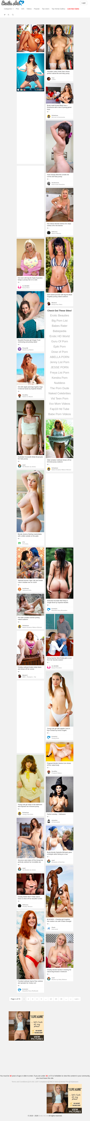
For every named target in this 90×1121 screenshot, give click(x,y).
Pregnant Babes (57, 773)
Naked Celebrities (60, 393)
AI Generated (56, 822)
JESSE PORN (59, 367)
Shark (53, 927)
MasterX (54, 302)
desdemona (55, 182)
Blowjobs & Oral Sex (58, 862)
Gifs (22, 9)
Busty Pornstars (57, 667)
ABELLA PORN (59, 357)
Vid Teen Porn (59, 398)
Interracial (55, 929)
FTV (23, 542)
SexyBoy (25, 395)
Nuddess (59, 382)
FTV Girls (25, 544)
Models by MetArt (27, 350)
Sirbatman (55, 115)
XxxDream (25, 588)
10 (51, 999)
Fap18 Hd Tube (59, 409)
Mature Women (56, 233)
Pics (17, 9)
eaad (23, 465)
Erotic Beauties (59, 315)
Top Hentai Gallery (58, 9)
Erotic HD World (60, 336)
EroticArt (54, 608)
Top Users (45, 9)
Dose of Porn (59, 351)
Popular (37, 9)
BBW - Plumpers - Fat (29, 677)
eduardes (54, 820)
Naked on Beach (27, 396)
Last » (77, 999)
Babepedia (59, 331)
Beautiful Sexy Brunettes (59, 610)
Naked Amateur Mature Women (61, 469)
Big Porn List (60, 320)
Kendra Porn (60, 377)
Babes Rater (59, 325)
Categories (9, 9)
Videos (29, 9)
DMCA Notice (54, 1082)
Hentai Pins (64, 1082)
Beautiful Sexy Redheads (30, 991)
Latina (53, 79)
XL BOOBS (25, 286)
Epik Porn (59, 346)
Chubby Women (27, 906)
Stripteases (74, 1082)
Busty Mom (26, 287)
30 (61, 999)
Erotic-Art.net (43, 1116)
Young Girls (55, 738)
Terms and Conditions (20, 1082)
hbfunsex (54, 231)
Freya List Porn (59, 372)
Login (84, 3)
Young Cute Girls (27, 814)
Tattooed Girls (26, 590)
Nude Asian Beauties (58, 184)
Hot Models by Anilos (29, 466)
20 (56, 999)
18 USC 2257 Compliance (38, 1082)
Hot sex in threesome (58, 117)
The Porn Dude (59, 388)
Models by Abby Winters (59, 979)
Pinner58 (25, 348)
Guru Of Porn (59, 341)
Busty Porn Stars (57, 304)
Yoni (53, 78)
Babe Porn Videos (59, 414)
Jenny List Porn (59, 362)
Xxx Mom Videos (59, 403)
